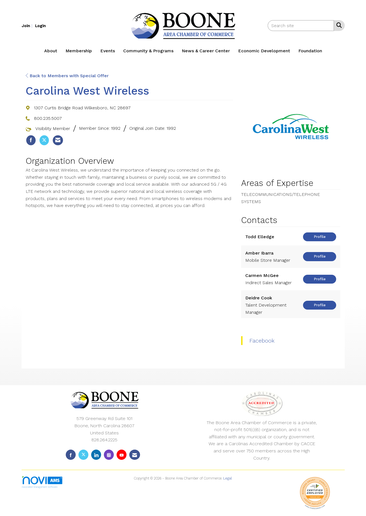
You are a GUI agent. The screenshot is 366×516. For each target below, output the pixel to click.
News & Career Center (206, 50)
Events (107, 50)
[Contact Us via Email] (134, 455)
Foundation (310, 50)
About (50, 50)
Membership (78, 50)
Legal (227, 478)
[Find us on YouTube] (122, 455)
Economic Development (264, 50)
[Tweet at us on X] (83, 455)
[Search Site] (338, 25)
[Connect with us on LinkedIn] (96, 455)
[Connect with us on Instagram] (109, 455)
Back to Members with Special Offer (67, 75)
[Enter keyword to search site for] (301, 25)
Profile (320, 237)
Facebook (262, 340)
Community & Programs (148, 50)
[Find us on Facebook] (71, 455)
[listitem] (28, 25)
